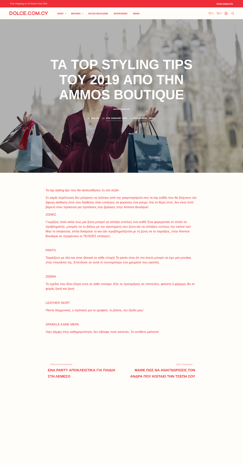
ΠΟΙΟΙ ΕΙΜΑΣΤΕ (225, 4)
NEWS (136, 13)
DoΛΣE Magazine (98, 13)
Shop (60, 13)
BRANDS (76, 13)
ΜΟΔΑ (152, 118)
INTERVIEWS (120, 13)
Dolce (95, 118)
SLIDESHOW (140, 118)
